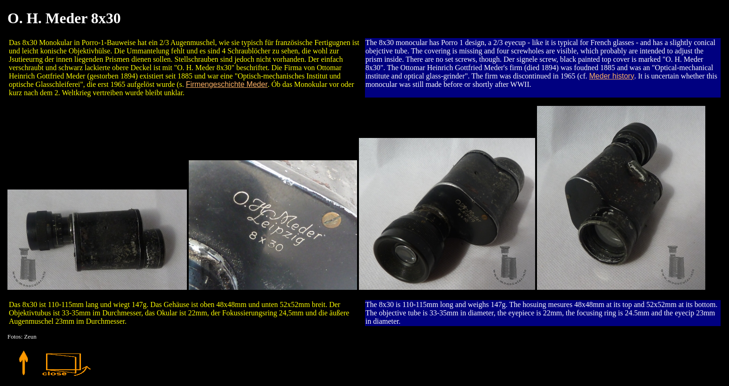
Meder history (611, 76)
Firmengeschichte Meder (227, 84)
